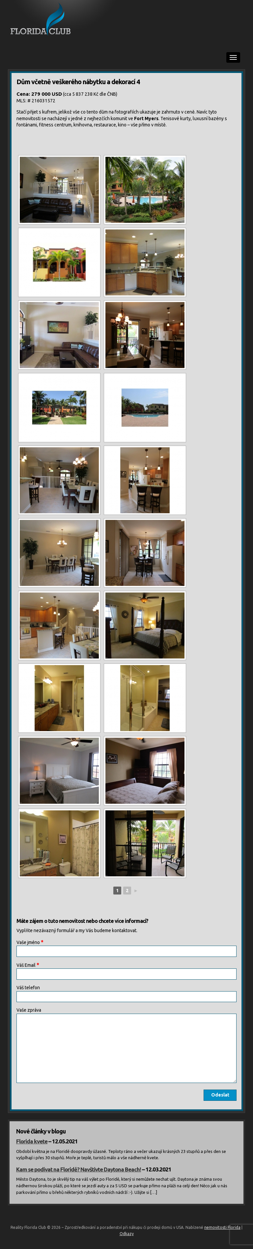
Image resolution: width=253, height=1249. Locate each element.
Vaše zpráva (28, 1010)
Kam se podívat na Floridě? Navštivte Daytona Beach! (78, 1169)
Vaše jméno (29, 942)
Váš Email (27, 965)
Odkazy (127, 1234)
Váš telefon (28, 987)
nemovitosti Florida (222, 1227)
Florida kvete (31, 1141)
